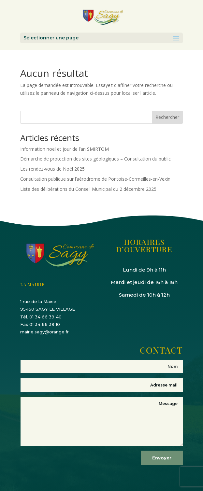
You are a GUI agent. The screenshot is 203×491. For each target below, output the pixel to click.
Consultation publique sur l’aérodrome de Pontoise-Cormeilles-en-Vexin (95, 179)
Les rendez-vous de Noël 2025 (52, 169)
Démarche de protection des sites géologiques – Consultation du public (95, 159)
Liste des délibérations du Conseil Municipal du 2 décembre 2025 (88, 189)
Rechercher (167, 117)
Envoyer (161, 457)
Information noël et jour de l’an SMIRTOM (64, 149)
